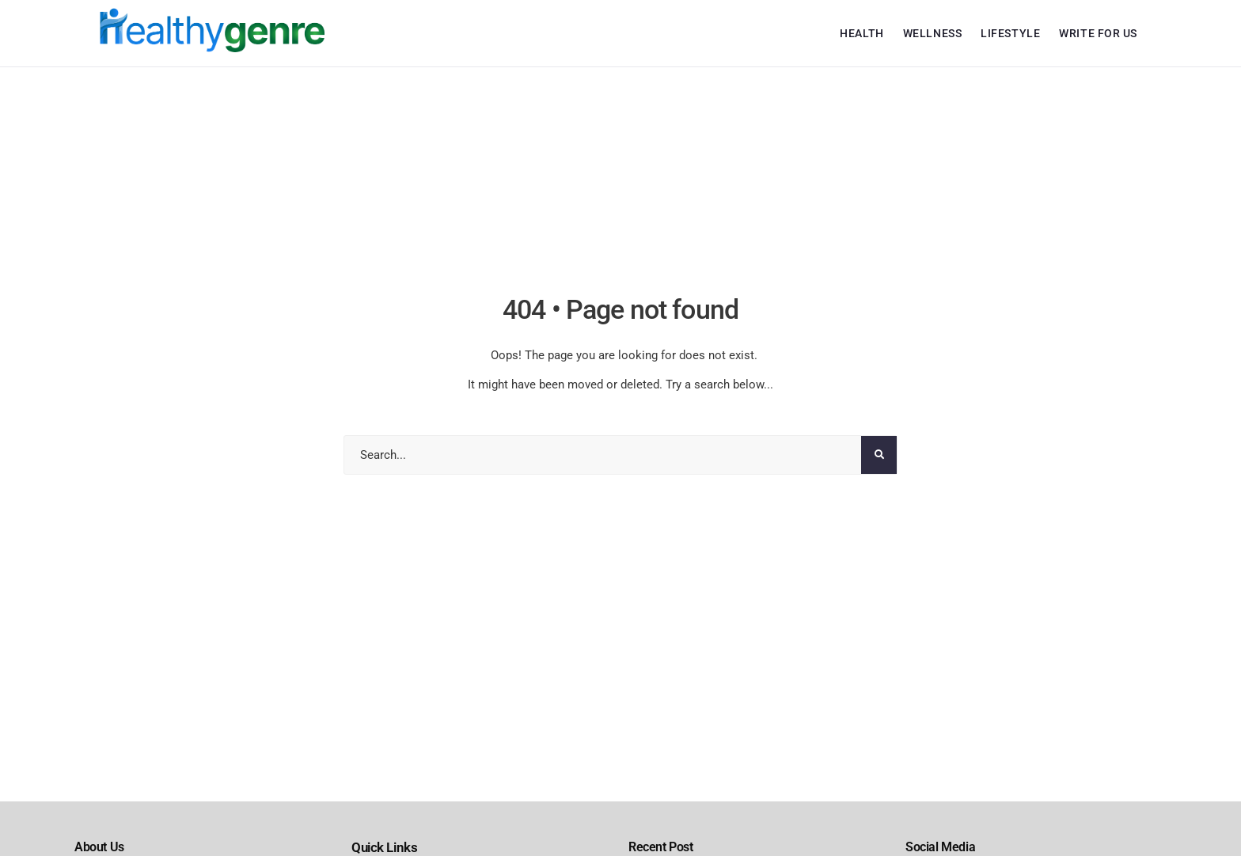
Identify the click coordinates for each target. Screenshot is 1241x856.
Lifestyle (1010, 33)
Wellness (932, 33)
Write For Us (1098, 33)
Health (861, 33)
